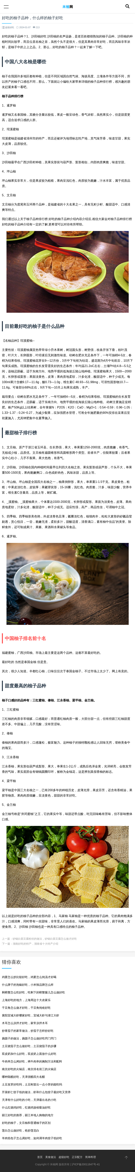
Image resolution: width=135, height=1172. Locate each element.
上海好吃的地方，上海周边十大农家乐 (26, 1000)
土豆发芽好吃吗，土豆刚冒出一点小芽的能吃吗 (32, 1084)
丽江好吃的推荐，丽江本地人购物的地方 (27, 1115)
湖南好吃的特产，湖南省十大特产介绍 (35, 943)
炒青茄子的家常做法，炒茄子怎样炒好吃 (27, 1030)
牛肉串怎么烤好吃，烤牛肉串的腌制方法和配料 (32, 1061)
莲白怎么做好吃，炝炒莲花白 (20, 1130)
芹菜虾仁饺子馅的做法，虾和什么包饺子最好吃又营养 (36, 1092)
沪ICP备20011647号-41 (86, 1164)
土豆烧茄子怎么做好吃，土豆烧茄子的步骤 (29, 1046)
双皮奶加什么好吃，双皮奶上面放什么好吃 (29, 1053)
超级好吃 (64, 1157)
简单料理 (90, 1157)
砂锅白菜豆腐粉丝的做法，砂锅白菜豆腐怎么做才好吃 (45, 938)
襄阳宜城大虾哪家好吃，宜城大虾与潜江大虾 (30, 1015)
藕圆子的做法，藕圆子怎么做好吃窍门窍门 (29, 1038)
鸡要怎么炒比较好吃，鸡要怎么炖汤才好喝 (29, 977)
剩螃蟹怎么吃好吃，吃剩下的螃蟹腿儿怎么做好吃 (33, 992)
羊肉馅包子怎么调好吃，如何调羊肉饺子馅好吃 (32, 1138)
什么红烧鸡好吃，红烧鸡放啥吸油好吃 (26, 1107)
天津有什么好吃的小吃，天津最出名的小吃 (29, 1099)
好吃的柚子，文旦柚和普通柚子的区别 (26, 1122)
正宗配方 (77, 1157)
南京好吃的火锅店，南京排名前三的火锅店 (29, 1069)
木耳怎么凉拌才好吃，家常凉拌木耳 (25, 1023)
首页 (40, 1157)
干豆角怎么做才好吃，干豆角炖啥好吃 (26, 1007)
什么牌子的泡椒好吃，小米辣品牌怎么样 (27, 984)
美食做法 (50, 1157)
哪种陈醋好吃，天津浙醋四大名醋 (23, 1076)
